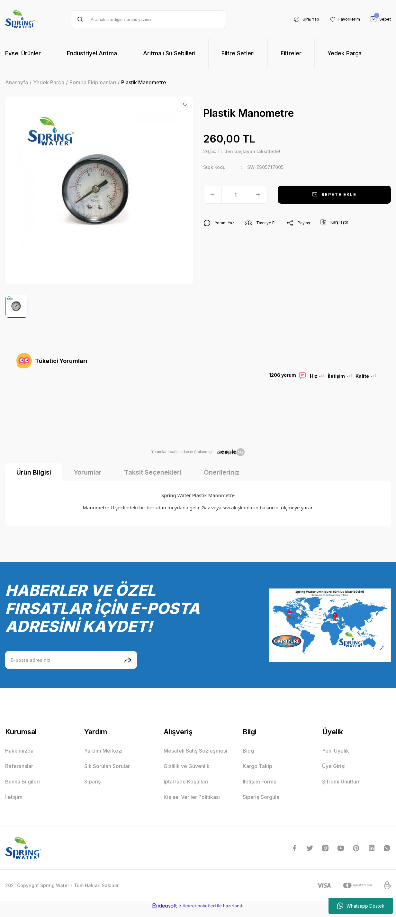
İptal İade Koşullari (186, 788)
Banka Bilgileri (22, 788)
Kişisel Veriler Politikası (192, 803)
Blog (248, 757)
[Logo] (20, 19)
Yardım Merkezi (103, 757)
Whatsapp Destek (360, 905)
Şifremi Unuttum (341, 788)
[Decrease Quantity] (212, 194)
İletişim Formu (259, 788)
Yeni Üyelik (335, 757)
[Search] (148, 19)
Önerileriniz (221, 479)
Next (381, 418)
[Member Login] (299, 19)
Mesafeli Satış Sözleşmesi (195, 757)
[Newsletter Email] (71, 666)
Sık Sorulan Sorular (107, 772)
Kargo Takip (257, 772)
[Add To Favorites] (185, 104)
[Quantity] (235, 194)
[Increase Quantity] (258, 194)
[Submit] (128, 666)
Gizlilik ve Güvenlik (187, 772)
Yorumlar (88, 479)
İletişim (13, 803)
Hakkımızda (19, 757)
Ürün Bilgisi (33, 479)
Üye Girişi (334, 772)
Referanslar (19, 772)
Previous (15, 418)
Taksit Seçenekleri (152, 479)
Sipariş (92, 788)
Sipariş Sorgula (261, 803)
